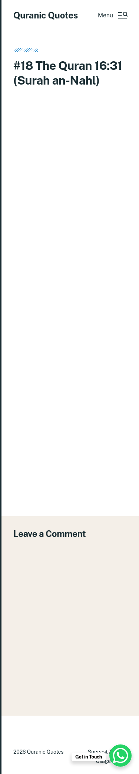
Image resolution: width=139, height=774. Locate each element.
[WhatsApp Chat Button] (120, 755)
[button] (112, 15)
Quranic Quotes (45, 15)
